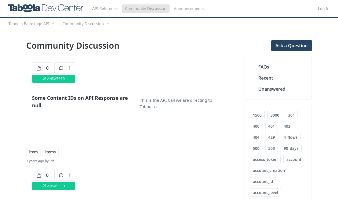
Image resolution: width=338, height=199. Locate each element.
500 (256, 148)
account (293, 159)
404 (256, 137)
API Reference (105, 8)
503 (271, 148)
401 (271, 126)
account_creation (269, 170)
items (50, 152)
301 (291, 115)
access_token (265, 159)
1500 (257, 115)
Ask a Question (291, 46)
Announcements (189, 8)
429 (271, 137)
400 (256, 126)
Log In (323, 8)
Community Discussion (145, 8)
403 (287, 126)
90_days (291, 148)
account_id (263, 181)
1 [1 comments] (65, 68)
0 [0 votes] (42, 68)
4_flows (290, 137)
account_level (265, 192)
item (33, 152)
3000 (274, 115)
